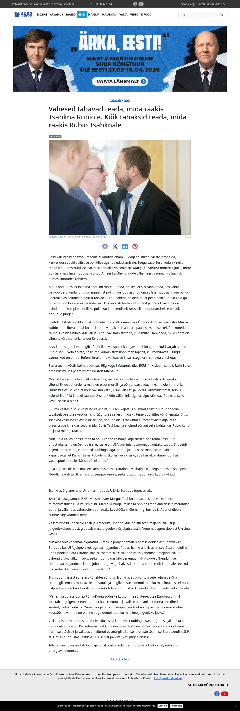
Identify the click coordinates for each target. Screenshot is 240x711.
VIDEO (134, 14)
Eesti (127, 100)
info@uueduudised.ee (212, 4)
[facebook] (135, 4)
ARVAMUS (56, 14)
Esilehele (115, 100)
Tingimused (176, 705)
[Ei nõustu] (236, 706)
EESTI (81, 14)
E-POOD (146, 14)
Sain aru (163, 705)
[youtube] (141, 4)
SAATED (71, 14)
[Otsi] (198, 15)
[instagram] (135, 247)
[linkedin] (125, 247)
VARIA (123, 14)
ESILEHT (42, 14)
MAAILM (93, 14)
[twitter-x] (115, 247)
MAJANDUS (109, 14)
